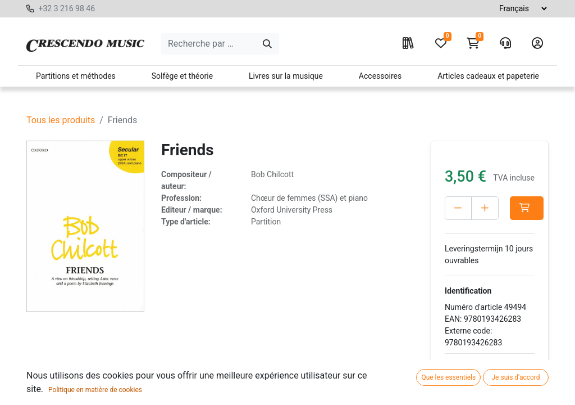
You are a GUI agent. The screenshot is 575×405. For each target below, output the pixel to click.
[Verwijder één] (458, 208)
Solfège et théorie (182, 75)
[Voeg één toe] (485, 208)
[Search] (267, 44)
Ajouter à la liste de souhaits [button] (485, 375)
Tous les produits (60, 120)
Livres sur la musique (286, 75)
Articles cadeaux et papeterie (488, 75)
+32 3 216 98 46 (66, 8)
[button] (527, 208)
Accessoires (380, 75)
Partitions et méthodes (76, 75)
